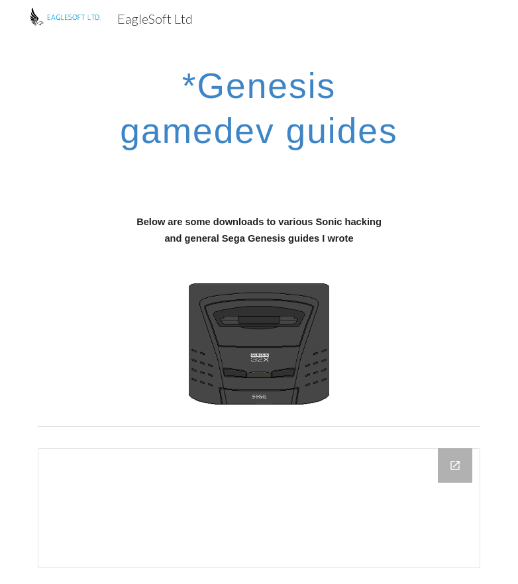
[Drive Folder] (259, 508)
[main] (259, 106)
